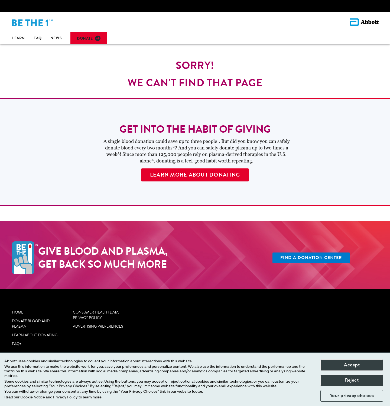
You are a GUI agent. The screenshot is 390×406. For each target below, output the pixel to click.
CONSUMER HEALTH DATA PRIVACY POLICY (96, 315)
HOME (17, 312)
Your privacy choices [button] (352, 396)
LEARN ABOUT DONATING (34, 335)
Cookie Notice (32, 397)
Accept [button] (352, 365)
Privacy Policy (65, 397)
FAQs (16, 344)
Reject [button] (352, 380)
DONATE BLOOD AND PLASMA (31, 323)
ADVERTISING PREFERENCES (98, 326)
